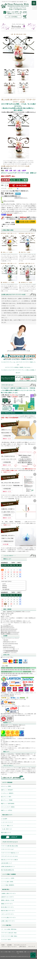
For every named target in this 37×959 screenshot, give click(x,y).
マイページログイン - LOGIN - (8, 878)
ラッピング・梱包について (7, 825)
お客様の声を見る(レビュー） (21, 197)
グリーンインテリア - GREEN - (8, 807)
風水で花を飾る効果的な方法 (7, 869)
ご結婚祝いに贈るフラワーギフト (8, 893)
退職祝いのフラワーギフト (7, 903)
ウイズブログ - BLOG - (6, 939)
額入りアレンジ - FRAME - (7, 800)
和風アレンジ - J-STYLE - (6, 810)
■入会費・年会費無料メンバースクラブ (9, 633)
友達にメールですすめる (8, 200)
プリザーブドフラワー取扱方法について (10, 852)
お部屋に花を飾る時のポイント (8, 866)
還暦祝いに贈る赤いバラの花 (7, 900)
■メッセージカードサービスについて (9, 629)
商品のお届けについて (6, 832)
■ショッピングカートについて (7, 627)
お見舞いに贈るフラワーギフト (8, 921)
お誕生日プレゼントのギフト (7, 896)
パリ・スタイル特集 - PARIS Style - (9, 929)
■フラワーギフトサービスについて (8, 630)
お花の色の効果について (6, 863)
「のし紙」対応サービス (6, 829)
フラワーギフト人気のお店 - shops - (9, 932)
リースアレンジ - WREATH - (7, 793)
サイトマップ (31, 946)
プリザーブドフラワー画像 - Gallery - (9, 936)
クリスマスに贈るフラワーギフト (8, 917)
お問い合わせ (22, 946)
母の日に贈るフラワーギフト (7, 907)
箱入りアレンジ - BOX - (6, 796)
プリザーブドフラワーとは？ (7, 849)
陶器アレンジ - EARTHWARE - (8, 803)
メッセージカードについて (7, 822)
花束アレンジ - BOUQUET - (7, 789)
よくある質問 (4, 818)
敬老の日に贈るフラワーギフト (8, 910)
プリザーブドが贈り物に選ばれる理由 (9, 845)
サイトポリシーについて (20, 944)
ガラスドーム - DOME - (6, 786)
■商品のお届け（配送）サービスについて (10, 632)
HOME (3, 944)
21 (5, 603)
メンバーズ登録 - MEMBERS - (8, 885)
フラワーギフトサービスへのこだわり (9, 856)
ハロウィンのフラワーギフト (7, 914)
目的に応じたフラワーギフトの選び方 (9, 859)
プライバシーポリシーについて (9, 946)
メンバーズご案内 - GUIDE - (7, 881)
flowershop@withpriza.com (12, 650)
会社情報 (9, 944)
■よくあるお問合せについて (7, 625)
